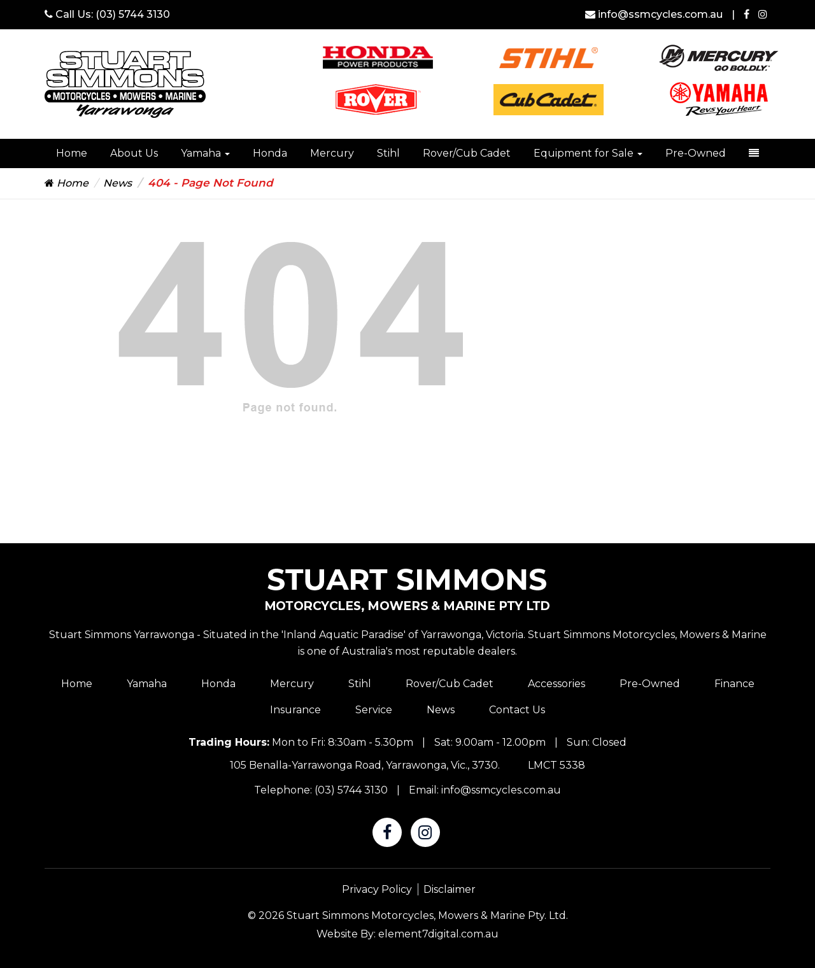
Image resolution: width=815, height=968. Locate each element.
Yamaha (205, 153)
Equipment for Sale (588, 153)
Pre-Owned (695, 153)
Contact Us (517, 710)
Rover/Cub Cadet (467, 153)
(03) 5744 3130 (133, 14)
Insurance (295, 710)
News (117, 183)
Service (373, 710)
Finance (734, 684)
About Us (134, 153)
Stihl (388, 153)
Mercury (332, 153)
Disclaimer (449, 889)
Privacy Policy (377, 889)
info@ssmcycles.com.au (655, 14)
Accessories (556, 684)
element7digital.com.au (438, 934)
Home (71, 153)
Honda (270, 153)
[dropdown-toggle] (753, 153)
